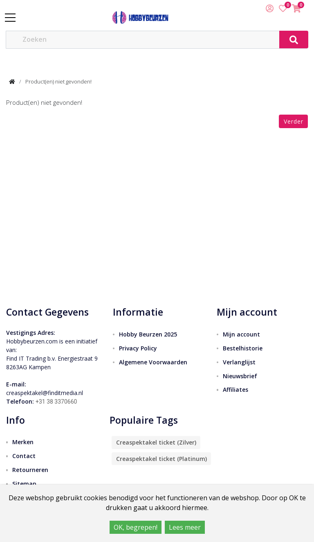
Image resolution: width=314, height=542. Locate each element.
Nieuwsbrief (240, 376)
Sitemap (24, 484)
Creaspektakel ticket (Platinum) (161, 459)
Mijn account (241, 334)
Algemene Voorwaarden (153, 362)
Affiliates (235, 389)
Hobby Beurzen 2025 (148, 334)
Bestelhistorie (242, 348)
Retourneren (30, 470)
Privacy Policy (138, 348)
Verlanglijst (239, 362)
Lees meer (185, 527)
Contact (24, 456)
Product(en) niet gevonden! (58, 81)
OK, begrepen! (135, 527)
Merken (23, 442)
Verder (293, 121)
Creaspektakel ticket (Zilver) (156, 442)
